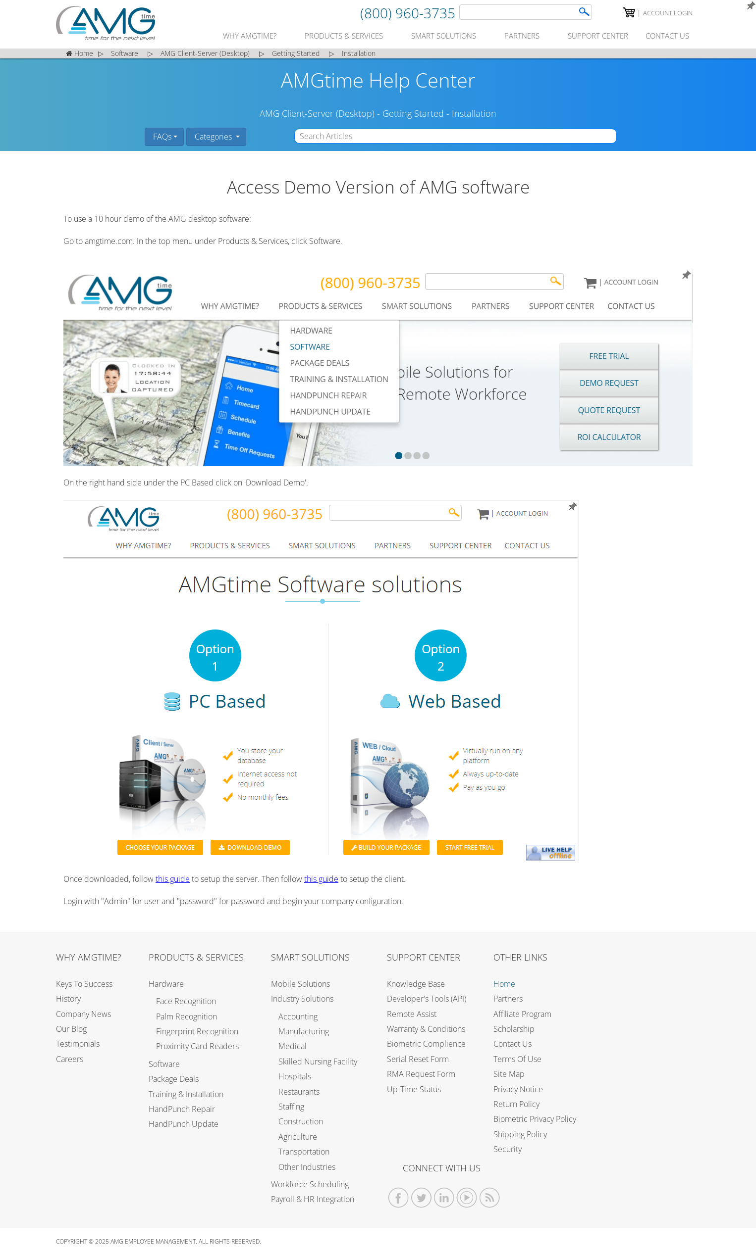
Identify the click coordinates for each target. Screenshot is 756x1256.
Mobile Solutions (300, 983)
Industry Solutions (302, 998)
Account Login (668, 12)
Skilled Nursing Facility (317, 1061)
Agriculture (297, 1136)
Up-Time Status (414, 1089)
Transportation (303, 1151)
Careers (69, 1059)
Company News (83, 1014)
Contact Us (512, 1043)
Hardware (166, 983)
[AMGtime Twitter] (421, 1197)
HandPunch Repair (182, 1109)
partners (522, 36)
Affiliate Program (522, 1014)
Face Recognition (186, 1001)
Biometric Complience (426, 1043)
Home (504, 983)
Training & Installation (186, 1094)
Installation (474, 113)
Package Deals (174, 1078)
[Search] (525, 12)
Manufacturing (303, 1031)
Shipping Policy (520, 1134)
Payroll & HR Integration (312, 1199)
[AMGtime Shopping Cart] (629, 12)
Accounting (298, 1016)
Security (507, 1149)
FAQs (161, 136)
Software (164, 1064)
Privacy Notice (518, 1089)
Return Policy (516, 1104)
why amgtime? (249, 36)
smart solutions (443, 36)
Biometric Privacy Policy (534, 1118)
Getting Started (413, 113)
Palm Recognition (186, 1016)
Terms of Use (517, 1059)
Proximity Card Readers (197, 1046)
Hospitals (294, 1076)
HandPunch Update (183, 1123)
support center (598, 36)
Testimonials (78, 1043)
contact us (667, 36)
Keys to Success (84, 983)
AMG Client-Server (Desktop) (317, 113)
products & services (344, 36)
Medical (292, 1046)
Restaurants (299, 1091)
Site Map (509, 1073)
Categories (213, 136)
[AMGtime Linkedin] (444, 1197)
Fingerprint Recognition (197, 1031)
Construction (300, 1121)
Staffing (291, 1106)
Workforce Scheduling (310, 1184)
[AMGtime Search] (584, 11)
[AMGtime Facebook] (398, 1197)
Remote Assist (411, 1014)
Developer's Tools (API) (426, 998)
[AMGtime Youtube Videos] (467, 1197)
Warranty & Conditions (426, 1028)
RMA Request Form (421, 1073)
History (68, 998)
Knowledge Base (416, 983)
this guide (173, 878)
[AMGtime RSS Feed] (489, 1197)
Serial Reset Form (418, 1059)
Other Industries (306, 1166)
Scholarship (514, 1028)
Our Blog (71, 1028)
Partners (508, 998)
